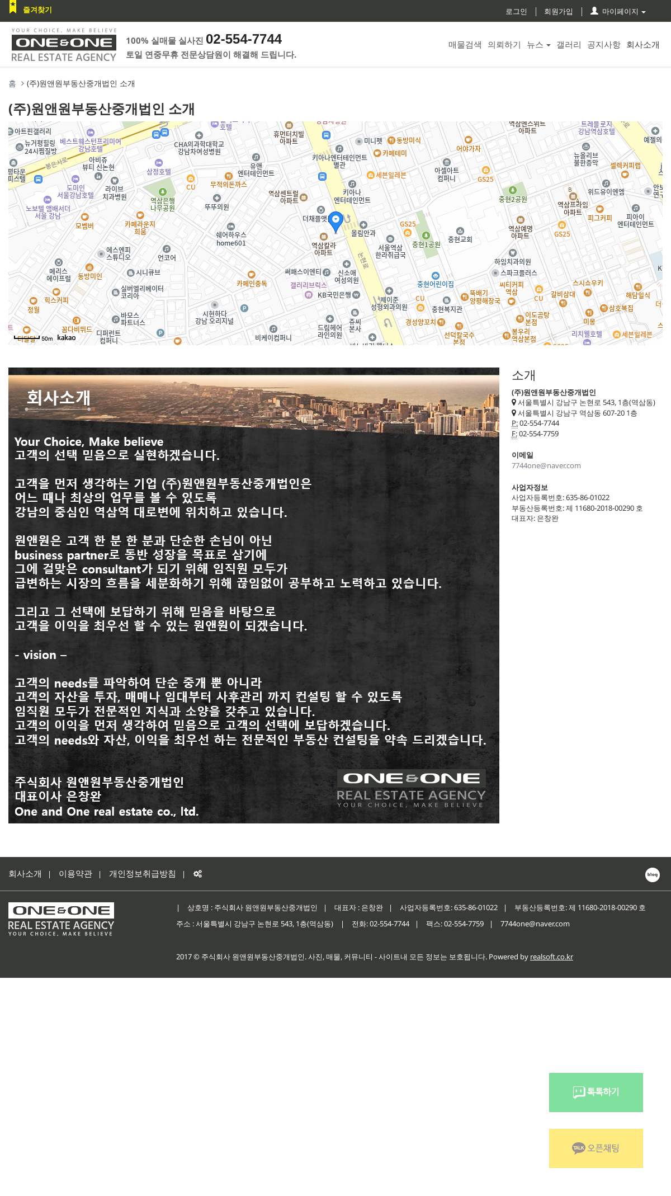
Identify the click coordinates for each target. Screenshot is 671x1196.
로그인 (516, 11)
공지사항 (604, 44)
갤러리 (569, 44)
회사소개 (643, 44)
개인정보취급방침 (142, 873)
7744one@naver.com (546, 465)
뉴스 (539, 44)
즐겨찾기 (37, 9)
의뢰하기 (504, 44)
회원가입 (558, 11)
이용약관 (75, 873)
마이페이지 (618, 11)
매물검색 (465, 44)
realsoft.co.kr (551, 957)
